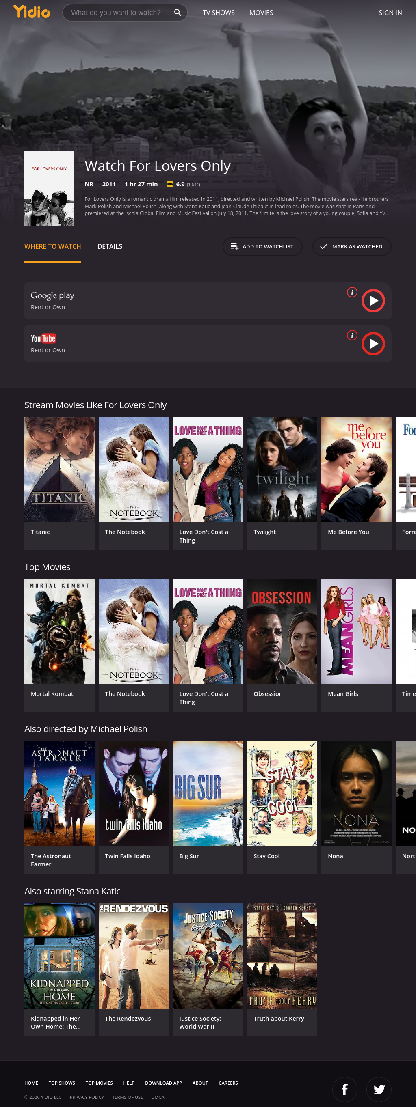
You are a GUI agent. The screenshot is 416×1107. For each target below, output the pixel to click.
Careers (228, 1083)
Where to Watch (52, 246)
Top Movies (99, 1083)
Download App (163, 1083)
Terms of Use (127, 1097)
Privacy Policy (87, 1097)
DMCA (157, 1097)
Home (31, 1083)
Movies (261, 12)
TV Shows (219, 12)
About (200, 1083)
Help (129, 1083)
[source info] (351, 292)
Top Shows (62, 1083)
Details (110, 246)
